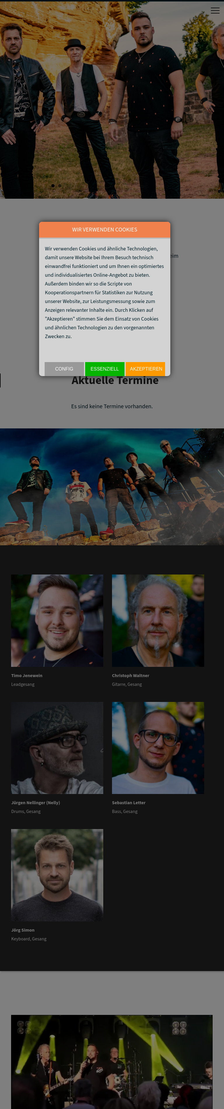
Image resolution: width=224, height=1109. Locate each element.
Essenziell (105, 368)
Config (64, 368)
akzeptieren (146, 368)
